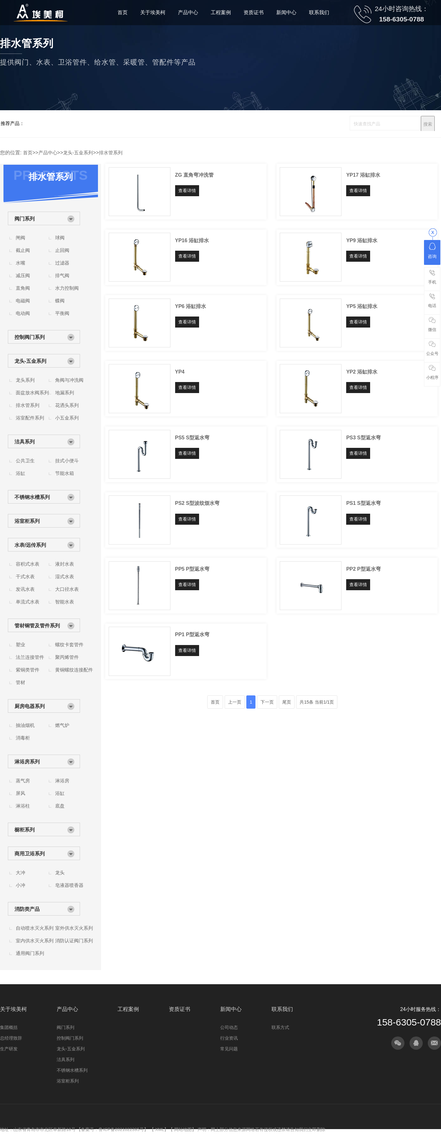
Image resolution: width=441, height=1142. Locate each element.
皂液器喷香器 (69, 885)
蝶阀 (60, 300)
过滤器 (62, 263)
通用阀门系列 (30, 953)
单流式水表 (27, 601)
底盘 (60, 805)
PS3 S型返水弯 (363, 437)
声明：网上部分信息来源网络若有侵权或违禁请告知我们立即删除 (261, 1129)
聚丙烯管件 (67, 657)
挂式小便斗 (67, 460)
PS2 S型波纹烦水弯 (197, 503)
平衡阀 (62, 313)
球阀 (60, 237)
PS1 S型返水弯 (363, 503)
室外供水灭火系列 (74, 928)
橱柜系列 (24, 829)
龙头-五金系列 (78, 152)
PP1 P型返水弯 (192, 634)
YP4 (180, 371)
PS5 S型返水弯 (192, 437)
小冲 (20, 885)
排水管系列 (111, 152)
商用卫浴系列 (29, 853)
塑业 (20, 644)
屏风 (20, 793)
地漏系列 (64, 392)
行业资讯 (229, 1038)
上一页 (234, 702)
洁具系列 (24, 441)
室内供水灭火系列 (35, 940)
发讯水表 (25, 589)
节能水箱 (64, 473)
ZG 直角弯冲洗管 (194, 175)
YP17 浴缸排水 (363, 175)
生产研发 (9, 1048)
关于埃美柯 (13, 1009)
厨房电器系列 (29, 706)
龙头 (60, 872)
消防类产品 (27, 909)
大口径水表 (67, 589)
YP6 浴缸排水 (190, 306)
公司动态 (229, 1027)
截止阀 (23, 250)
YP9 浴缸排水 (361, 240)
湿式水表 (64, 576)
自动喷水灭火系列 (35, 928)
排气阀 (62, 275)
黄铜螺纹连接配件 (74, 669)
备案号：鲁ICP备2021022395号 (112, 1129)
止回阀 (62, 250)
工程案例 (128, 1009)
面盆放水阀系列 (32, 392)
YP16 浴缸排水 (192, 240)
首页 (27, 152)
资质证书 (179, 1009)
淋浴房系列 (27, 761)
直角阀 (23, 288)
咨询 (432, 251)
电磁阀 (23, 300)
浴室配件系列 (30, 417)
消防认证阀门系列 (74, 940)
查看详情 (187, 190)
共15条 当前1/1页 (317, 702)
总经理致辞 (11, 1038)
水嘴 (20, 263)
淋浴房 (62, 780)
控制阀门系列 (29, 337)
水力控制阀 (67, 288)
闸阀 (20, 237)
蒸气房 (23, 780)
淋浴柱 (23, 805)
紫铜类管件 (27, 669)
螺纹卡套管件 (69, 644)
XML (159, 1129)
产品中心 (47, 152)
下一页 (267, 702)
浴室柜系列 (27, 521)
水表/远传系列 (30, 545)
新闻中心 (231, 1009)
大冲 (20, 872)
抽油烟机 (25, 725)
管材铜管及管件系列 (37, 625)
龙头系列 (25, 380)
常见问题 (229, 1048)
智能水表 (64, 601)
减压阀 (23, 275)
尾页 (286, 702)
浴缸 (20, 473)
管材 (20, 682)
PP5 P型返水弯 (192, 569)
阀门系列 (24, 218)
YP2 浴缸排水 (361, 371)
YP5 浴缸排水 (361, 306)
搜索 (427, 124)
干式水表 (25, 576)
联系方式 (280, 1027)
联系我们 (282, 1009)
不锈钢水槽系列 (32, 497)
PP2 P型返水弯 (363, 569)
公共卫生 (25, 460)
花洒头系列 (67, 405)
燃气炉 (62, 725)
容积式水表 (27, 564)
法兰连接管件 (30, 657)
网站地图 (183, 1129)
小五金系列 (67, 417)
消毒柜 (23, 737)
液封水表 (64, 564)
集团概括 (9, 1027)
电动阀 (23, 313)
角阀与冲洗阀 (69, 380)
